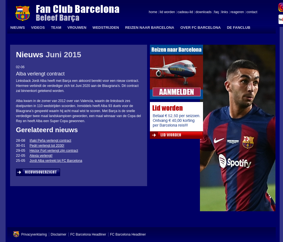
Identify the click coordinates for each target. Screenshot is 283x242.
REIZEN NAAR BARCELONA (149, 27)
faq (216, 12)
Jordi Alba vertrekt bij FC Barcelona (56, 161)
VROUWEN (76, 27)
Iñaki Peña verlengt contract (50, 141)
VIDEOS (38, 27)
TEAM (56, 27)
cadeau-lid (185, 12)
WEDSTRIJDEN (106, 27)
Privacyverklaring (34, 234)
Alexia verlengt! (41, 156)
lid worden (167, 12)
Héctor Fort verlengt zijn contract (54, 151)
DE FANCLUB (238, 27)
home (153, 12)
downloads (203, 12)
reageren (237, 12)
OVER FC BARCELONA (200, 27)
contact (251, 12)
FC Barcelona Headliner (88, 234)
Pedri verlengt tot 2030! (47, 146)
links (224, 12)
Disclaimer (58, 234)
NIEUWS (17, 27)
